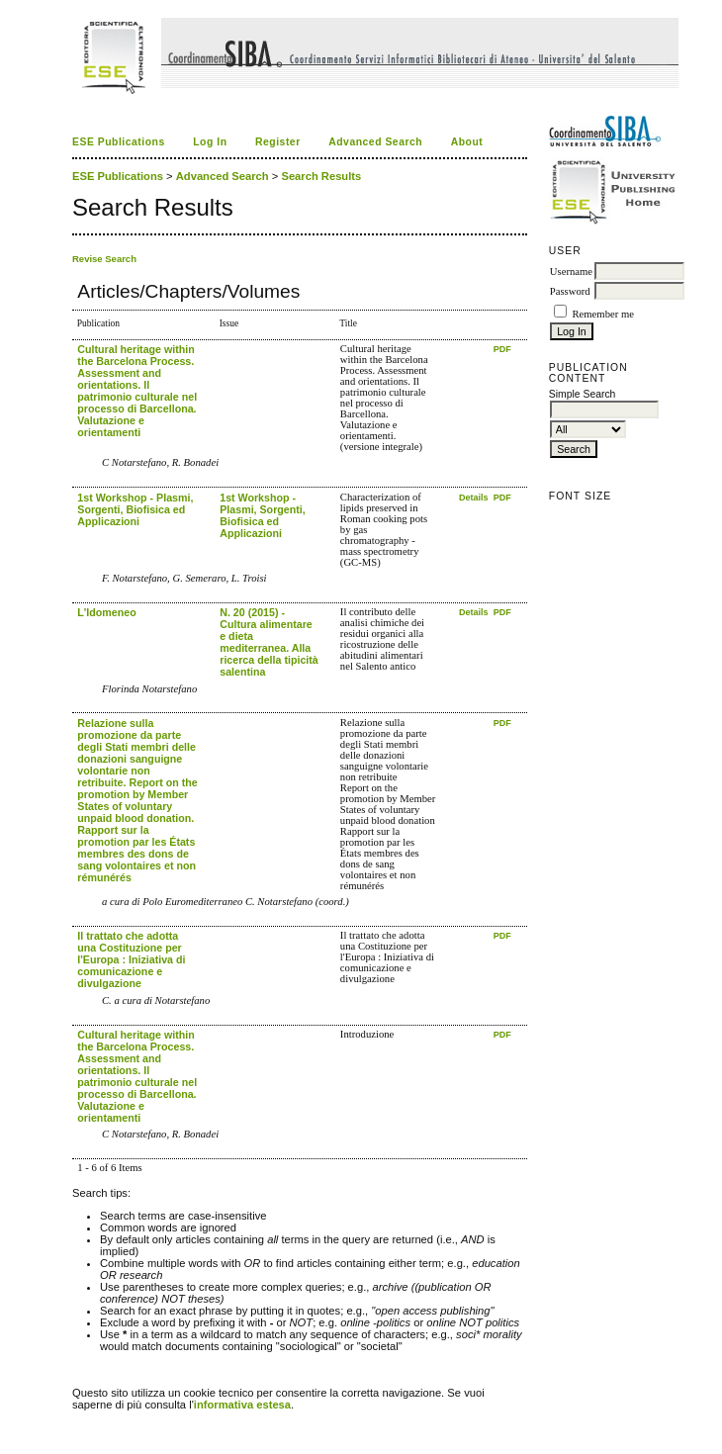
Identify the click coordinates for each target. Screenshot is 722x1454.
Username (571, 271)
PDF (502, 349)
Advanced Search (375, 141)
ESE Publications (118, 141)
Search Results (321, 176)
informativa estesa (242, 1404)
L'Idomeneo (106, 612)
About (467, 141)
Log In (209, 141)
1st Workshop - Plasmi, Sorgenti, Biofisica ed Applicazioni (135, 509)
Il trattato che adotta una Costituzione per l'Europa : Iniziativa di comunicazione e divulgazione (131, 959)
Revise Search (104, 258)
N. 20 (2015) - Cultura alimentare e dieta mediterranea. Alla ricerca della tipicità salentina (269, 642)
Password (570, 291)
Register (278, 141)
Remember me (602, 314)
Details (475, 497)
